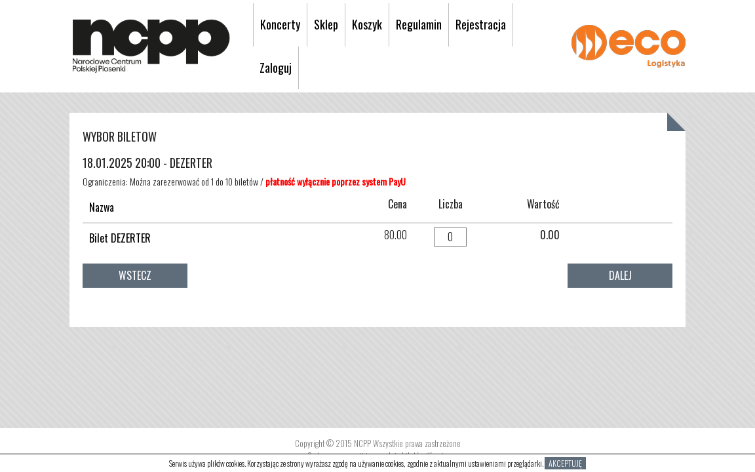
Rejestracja (480, 24)
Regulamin (419, 24)
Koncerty (280, 24)
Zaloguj (276, 67)
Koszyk (367, 24)
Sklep (326, 24)
